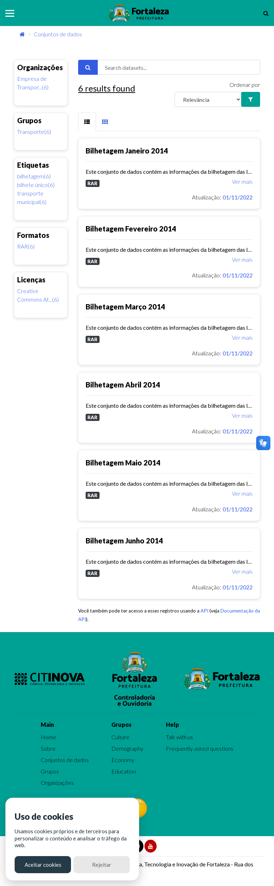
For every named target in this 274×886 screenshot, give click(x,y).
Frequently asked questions (199, 748)
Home (48, 737)
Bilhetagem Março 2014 (125, 306)
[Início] (22, 34)
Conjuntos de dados (58, 34)
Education (123, 771)
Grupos (50, 771)
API (204, 611)
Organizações (57, 782)
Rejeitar (101, 864)
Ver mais (242, 181)
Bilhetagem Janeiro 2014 (127, 150)
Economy (123, 759)
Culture (120, 737)
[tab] (87, 122)
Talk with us (179, 737)
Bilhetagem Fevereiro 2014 (131, 228)
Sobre (48, 748)
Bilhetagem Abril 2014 (123, 384)
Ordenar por (244, 84)
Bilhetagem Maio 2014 (123, 462)
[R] (208, 99)
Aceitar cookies (43, 864)
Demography (127, 748)
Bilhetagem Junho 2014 (124, 540)
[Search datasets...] (178, 67)
